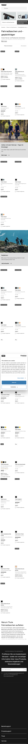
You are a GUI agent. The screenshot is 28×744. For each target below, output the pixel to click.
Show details (20, 378)
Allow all (14, 382)
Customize (14, 387)
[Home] (5, 5)
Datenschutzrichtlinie (13, 673)
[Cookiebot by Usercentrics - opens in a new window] (20, 356)
